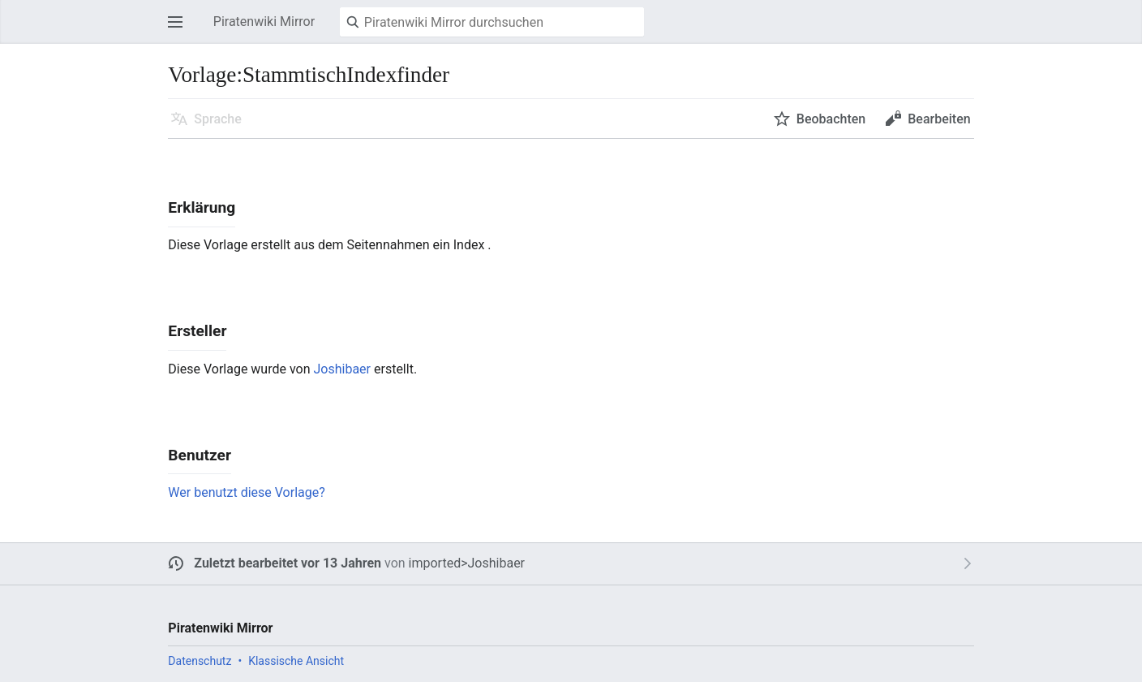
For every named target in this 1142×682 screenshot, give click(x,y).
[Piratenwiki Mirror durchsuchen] (492, 22)
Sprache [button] (218, 119)
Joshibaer (342, 369)
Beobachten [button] (830, 119)
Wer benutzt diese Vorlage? (246, 492)
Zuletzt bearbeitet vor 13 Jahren (287, 563)
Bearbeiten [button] (939, 119)
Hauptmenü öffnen (180, 29)
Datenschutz (199, 660)
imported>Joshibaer (467, 563)
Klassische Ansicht (296, 660)
